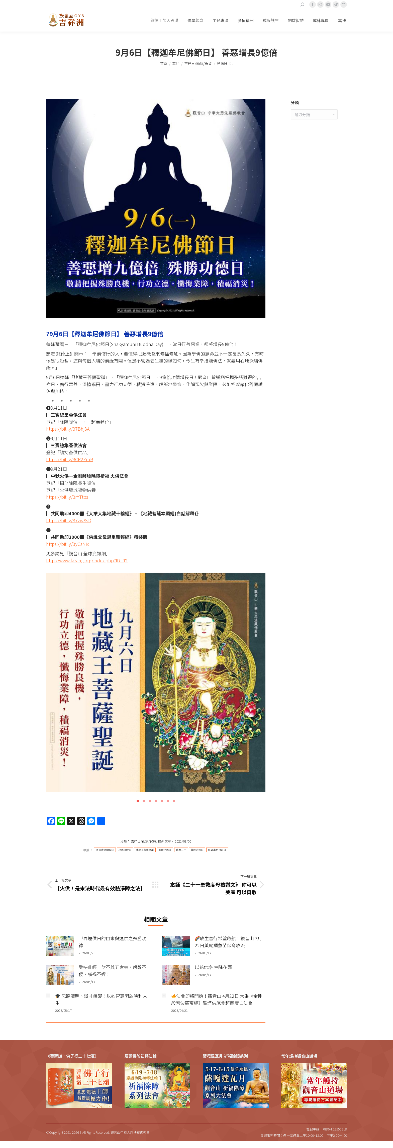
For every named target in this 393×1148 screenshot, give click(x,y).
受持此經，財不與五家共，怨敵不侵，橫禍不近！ (112, 970)
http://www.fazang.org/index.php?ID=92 (87, 560)
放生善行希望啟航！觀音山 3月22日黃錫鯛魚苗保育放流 (228, 941)
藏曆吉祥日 (197, 850)
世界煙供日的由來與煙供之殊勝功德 (112, 941)
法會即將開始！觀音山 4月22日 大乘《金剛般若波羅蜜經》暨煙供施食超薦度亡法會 (217, 999)
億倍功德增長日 (105, 850)
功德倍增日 (125, 850)
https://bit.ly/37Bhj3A (68, 428)
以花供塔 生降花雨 (213, 967)
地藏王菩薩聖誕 (145, 850)
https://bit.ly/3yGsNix (67, 544)
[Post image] (60, 946)
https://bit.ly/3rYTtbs (67, 497)
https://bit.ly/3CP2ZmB (69, 459)
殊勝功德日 (164, 850)
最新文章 (164, 841)
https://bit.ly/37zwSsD (68, 520)
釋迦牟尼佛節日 (217, 850)
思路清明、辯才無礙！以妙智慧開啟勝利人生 (101, 999)
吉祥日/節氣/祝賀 (143, 841)
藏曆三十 (181, 850)
